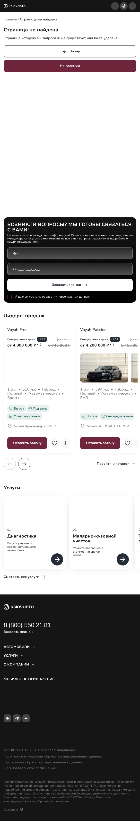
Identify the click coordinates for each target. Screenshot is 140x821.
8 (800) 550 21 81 (27, 625)
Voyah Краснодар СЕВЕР (31, 427)
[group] (35, 532)
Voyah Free (17, 330)
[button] (24, 464)
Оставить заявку (27, 443)
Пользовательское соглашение (30, 768)
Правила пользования (54, 801)
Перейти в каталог (116, 463)
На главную (70, 66)
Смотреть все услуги (25, 577)
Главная (10, 19)
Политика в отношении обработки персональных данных (53, 756)
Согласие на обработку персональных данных (43, 762)
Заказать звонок (70, 285)
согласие (31, 297)
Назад (71, 51)
